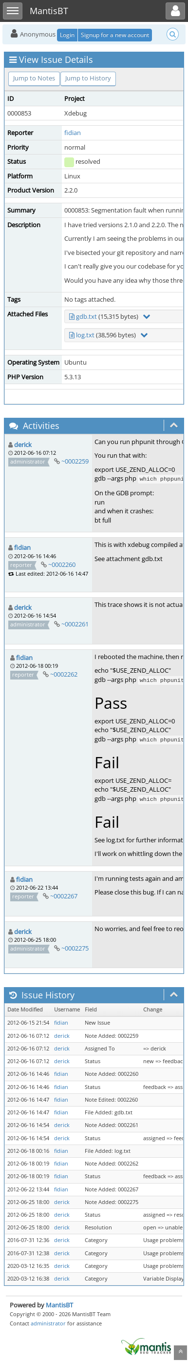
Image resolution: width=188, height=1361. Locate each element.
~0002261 (75, 624)
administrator (48, 1323)
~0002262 (63, 674)
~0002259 (75, 461)
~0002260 (61, 564)
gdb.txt (86, 316)
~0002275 (75, 948)
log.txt (85, 335)
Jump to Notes (34, 78)
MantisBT (59, 1305)
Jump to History (88, 78)
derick (23, 444)
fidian (72, 132)
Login (67, 35)
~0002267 (63, 896)
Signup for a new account (115, 35)
